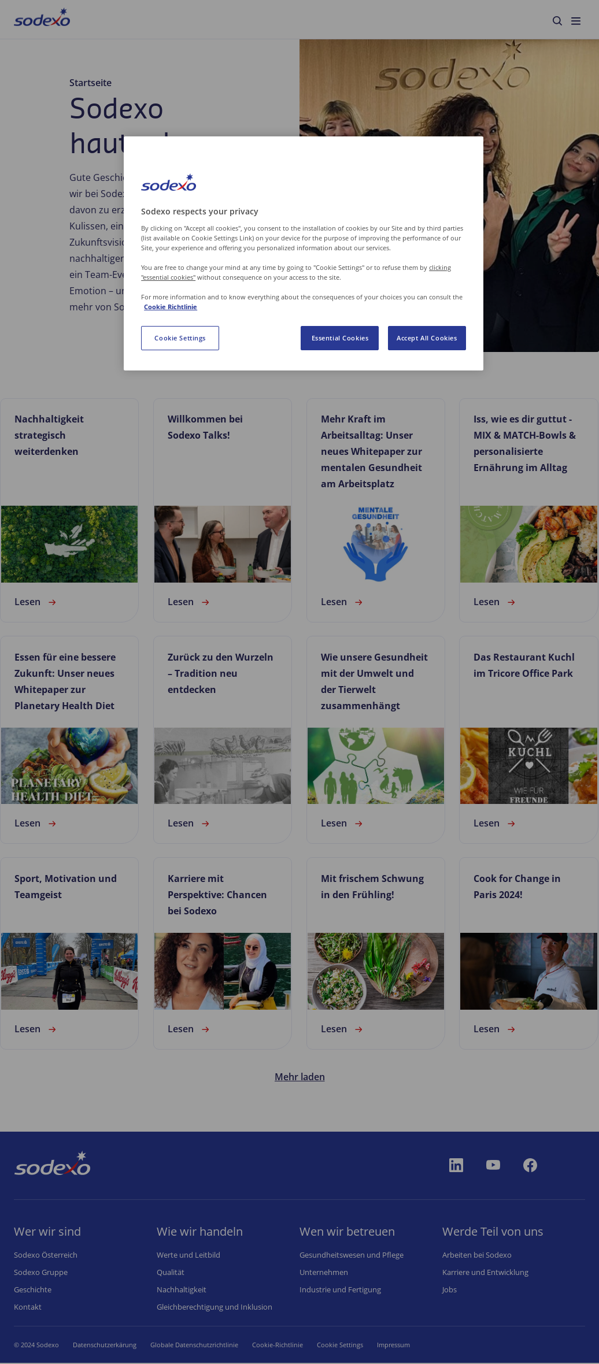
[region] (303, 253)
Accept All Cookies (427, 337)
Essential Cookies (340, 337)
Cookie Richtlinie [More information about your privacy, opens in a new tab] (170, 306)
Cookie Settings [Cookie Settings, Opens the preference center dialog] (180, 337)
